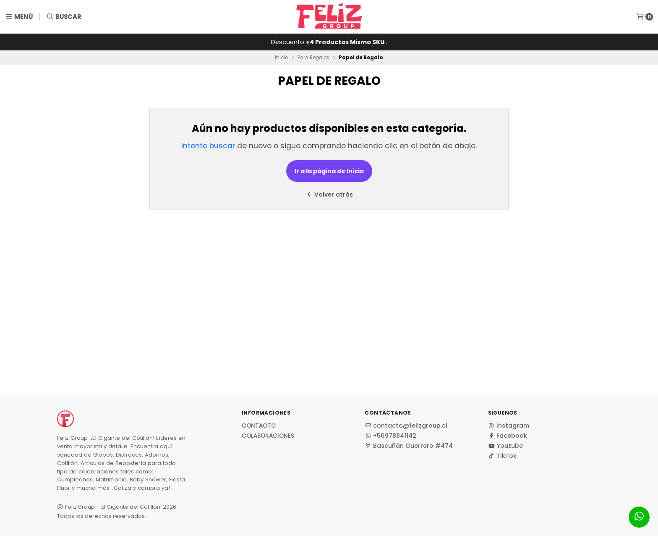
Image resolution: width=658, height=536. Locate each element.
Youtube (505, 446)
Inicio (281, 57)
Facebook (507, 436)
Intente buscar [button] (208, 146)
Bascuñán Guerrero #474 (409, 446)
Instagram (508, 425)
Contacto (259, 426)
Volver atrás (329, 194)
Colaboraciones (268, 436)
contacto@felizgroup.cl (406, 425)
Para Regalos (313, 57)
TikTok (502, 456)
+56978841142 (390, 436)
